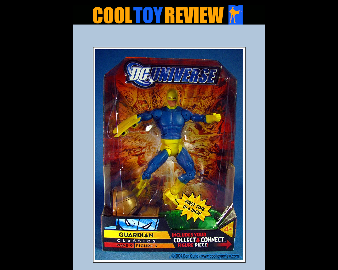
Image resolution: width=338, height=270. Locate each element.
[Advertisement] (169, 37)
